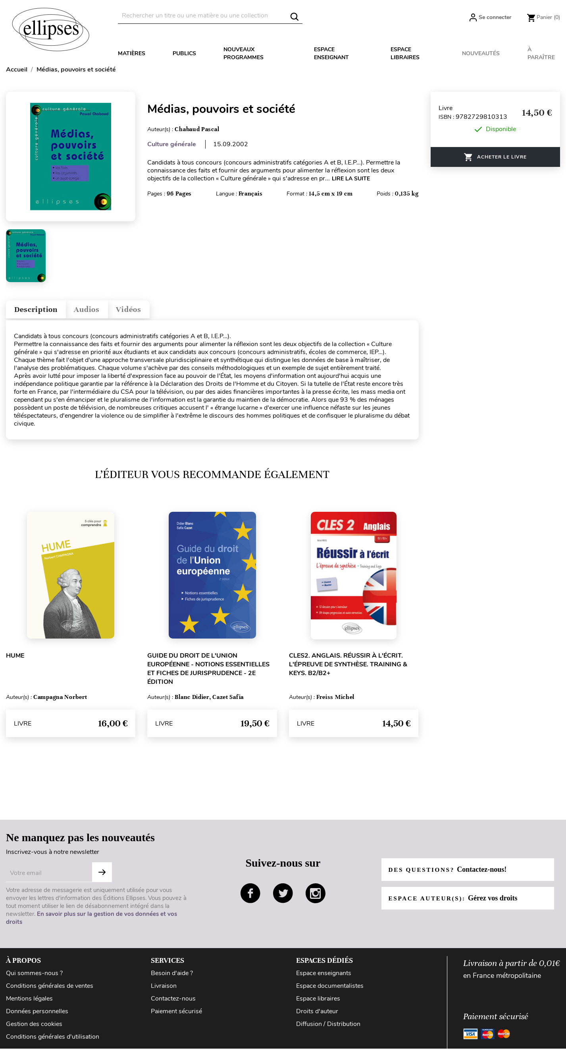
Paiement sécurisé (176, 1014)
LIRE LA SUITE (351, 178)
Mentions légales (29, 1002)
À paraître (541, 53)
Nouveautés (481, 53)
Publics (184, 53)
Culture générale (171, 144)
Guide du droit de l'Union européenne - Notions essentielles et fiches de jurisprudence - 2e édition (208, 672)
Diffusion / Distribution (328, 1027)
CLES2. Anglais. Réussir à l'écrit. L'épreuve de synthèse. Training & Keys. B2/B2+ (348, 668)
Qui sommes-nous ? (34, 976)
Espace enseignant (331, 53)
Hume (15, 659)
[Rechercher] (210, 16)
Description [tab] (41, 311)
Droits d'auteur (317, 1014)
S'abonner (102, 876)
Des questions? (449, 873)
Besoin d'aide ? (172, 976)
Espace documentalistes (330, 989)
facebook (250, 897)
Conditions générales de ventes (49, 989)
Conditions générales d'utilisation (52, 1040)
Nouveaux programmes (243, 53)
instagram (315, 897)
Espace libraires (405, 53)
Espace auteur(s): (455, 902)
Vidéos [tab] (149, 311)
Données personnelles (37, 1014)
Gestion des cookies (34, 1027)
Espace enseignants (323, 976)
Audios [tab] (101, 311)
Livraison (164, 989)
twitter (283, 897)
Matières (131, 53)
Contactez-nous (173, 1002)
